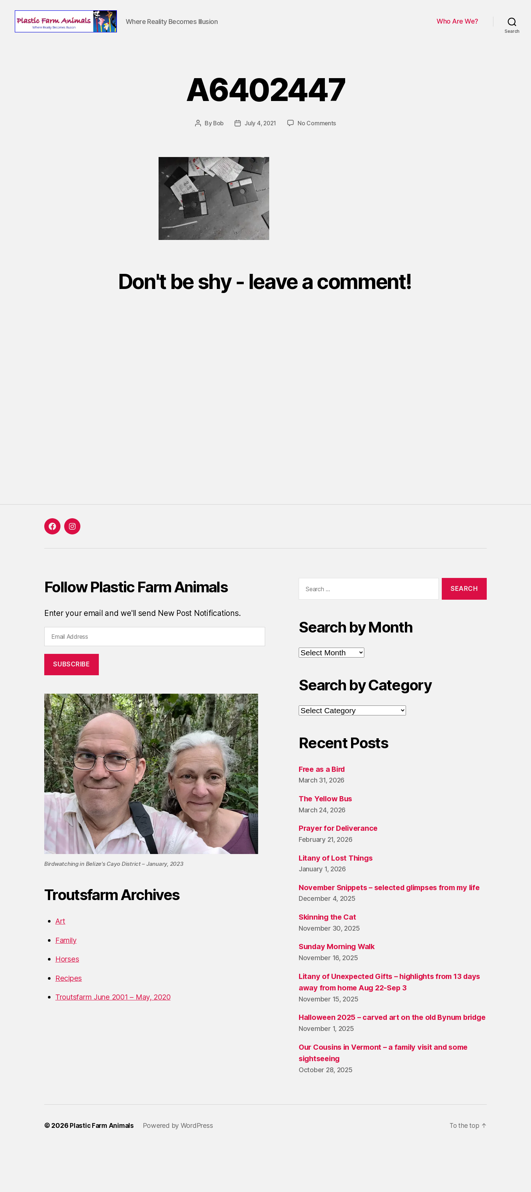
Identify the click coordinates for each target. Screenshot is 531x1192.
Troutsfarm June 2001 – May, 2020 (118, 1019)
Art (60, 943)
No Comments (318, 145)
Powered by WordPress (180, 1171)
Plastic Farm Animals (103, 1171)
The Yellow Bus (327, 821)
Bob (217, 145)
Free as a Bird (323, 791)
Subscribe (71, 686)
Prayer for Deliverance (340, 850)
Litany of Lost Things (337, 880)
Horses (67, 981)
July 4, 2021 (260, 145)
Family (67, 962)
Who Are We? (457, 32)
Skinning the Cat (329, 950)
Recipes (69, 1000)
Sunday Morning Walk (339, 980)
